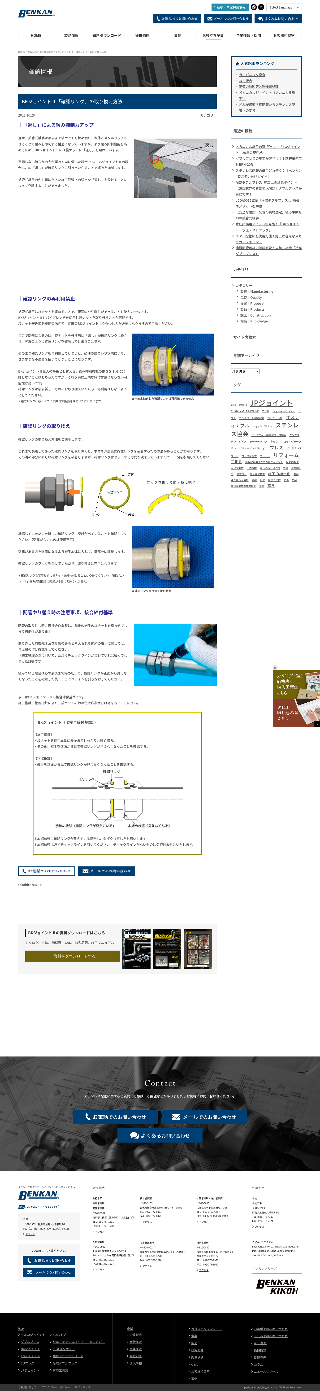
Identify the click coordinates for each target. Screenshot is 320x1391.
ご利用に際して (27, 1387)
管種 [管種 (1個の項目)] (254, 480)
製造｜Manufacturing (256, 291)
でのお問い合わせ (119, 1116)
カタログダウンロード (206, 1328)
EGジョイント (30, 1356)
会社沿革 (136, 1356)
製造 (194, 1343)
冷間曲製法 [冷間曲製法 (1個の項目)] (292, 462)
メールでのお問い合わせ (271, 1336)
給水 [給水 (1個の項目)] (262, 480)
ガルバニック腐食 (252, 74)
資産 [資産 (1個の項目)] (261, 486)
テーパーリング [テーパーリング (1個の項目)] (258, 441)
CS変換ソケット (64, 1349)
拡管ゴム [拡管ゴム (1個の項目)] (242, 474)
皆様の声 (260, 1357)
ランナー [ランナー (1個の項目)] (265, 456)
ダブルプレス (30, 1341)
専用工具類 (60, 1370)
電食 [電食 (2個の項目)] (271, 485)
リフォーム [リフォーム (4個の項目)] (286, 455)
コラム (258, 1364)
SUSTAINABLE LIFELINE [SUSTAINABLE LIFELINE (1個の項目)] (245, 411)
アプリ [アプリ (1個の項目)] (265, 411)
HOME (36, 35)
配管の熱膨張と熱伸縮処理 (259, 86)
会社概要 (136, 1341)
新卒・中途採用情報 (231, 7)
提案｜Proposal (252, 303)
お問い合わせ (165, 1135)
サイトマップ (82, 1387)
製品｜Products (252, 309)
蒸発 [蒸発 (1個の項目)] (294, 480)
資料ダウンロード (107, 35)
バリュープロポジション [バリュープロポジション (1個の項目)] (253, 448)
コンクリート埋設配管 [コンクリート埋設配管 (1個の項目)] (251, 418)
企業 (130, 1328)
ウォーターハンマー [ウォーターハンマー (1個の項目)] (283, 411)
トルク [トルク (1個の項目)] (274, 441)
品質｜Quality (251, 297)
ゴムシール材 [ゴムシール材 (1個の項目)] (274, 418)
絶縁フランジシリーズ (68, 1356)
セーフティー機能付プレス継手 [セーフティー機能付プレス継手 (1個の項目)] (268, 435)
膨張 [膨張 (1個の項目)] (286, 480)
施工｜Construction (255, 315)
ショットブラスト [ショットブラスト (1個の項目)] (262, 426)
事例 (177, 35)
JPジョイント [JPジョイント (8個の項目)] (271, 403)
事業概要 (136, 1349)
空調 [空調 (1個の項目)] (296, 474)
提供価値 (142, 35)
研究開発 (197, 1350)
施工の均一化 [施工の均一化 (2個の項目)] (279, 473)
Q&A (194, 1364)
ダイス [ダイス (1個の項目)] (242, 441)
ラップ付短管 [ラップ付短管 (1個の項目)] (249, 456)
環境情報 (136, 1363)
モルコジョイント (33, 1334)
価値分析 (49, 51)
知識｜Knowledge (254, 321)
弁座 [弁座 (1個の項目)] (285, 468)
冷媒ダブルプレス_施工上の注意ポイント (266, 182)
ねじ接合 (245, 80)
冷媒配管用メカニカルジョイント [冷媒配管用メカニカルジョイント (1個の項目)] (264, 462)
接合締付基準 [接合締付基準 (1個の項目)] (257, 474)
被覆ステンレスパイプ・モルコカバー (79, 1341)
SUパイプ (59, 1334)
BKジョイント (30, 1349)
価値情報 (260, 1350)
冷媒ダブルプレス (65, 1363)
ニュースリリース (266, 1371)
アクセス (30, 1234)
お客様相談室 (284, 35)
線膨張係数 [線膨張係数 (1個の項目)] (274, 480)
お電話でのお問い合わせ (271, 1328)
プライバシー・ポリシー (55, 1387)
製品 (21, 1328)
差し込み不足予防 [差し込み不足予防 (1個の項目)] (270, 468)
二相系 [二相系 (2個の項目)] (236, 461)
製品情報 (71, 35)
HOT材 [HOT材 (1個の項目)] (243, 404)
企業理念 (136, 1334)
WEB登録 (260, 1343)
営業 (194, 1336)
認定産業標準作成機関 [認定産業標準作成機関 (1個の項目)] (243, 486)
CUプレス (27, 1363)
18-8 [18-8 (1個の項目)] (233, 404)
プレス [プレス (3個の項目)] (276, 447)
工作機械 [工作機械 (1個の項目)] (251, 468)
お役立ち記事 (213, 35)
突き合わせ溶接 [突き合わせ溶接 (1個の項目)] (240, 480)
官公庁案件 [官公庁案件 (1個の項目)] (237, 468)
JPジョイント (30, 1370)
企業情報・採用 (248, 35)
